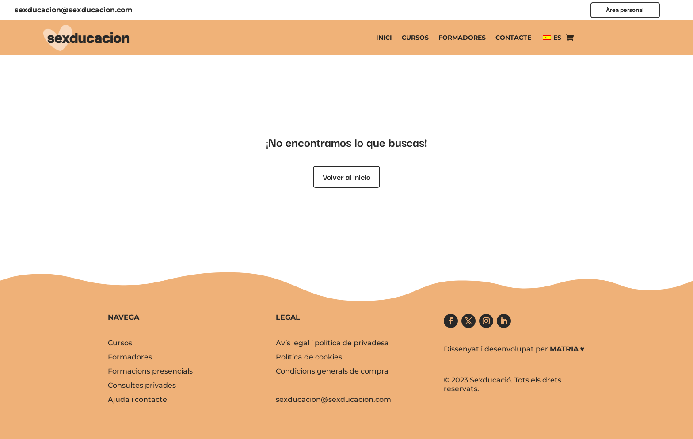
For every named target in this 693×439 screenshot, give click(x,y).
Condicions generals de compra (332, 371)
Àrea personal (625, 10)
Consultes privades (142, 385)
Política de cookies (309, 357)
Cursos (415, 38)
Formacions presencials (150, 371)
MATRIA (564, 349)
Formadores (462, 38)
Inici (384, 38)
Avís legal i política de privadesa (332, 343)
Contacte (513, 38)
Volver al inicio (346, 177)
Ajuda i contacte (137, 399)
